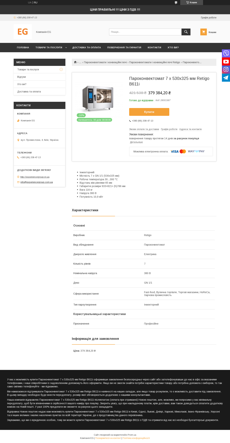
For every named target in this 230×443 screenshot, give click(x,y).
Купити (149, 111)
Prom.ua (132, 435)
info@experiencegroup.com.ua (36, 182)
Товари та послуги (48, 47)
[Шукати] (185, 32)
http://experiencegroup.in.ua (34, 177)
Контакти (154, 47)
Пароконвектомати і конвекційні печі (105, 62)
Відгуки (21, 76)
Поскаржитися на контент (108, 438)
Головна (23, 47)
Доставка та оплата (86, 47)
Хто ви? (173, 47)
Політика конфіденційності (136, 438)
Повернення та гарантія (124, 47)
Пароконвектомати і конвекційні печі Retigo (154, 62)
